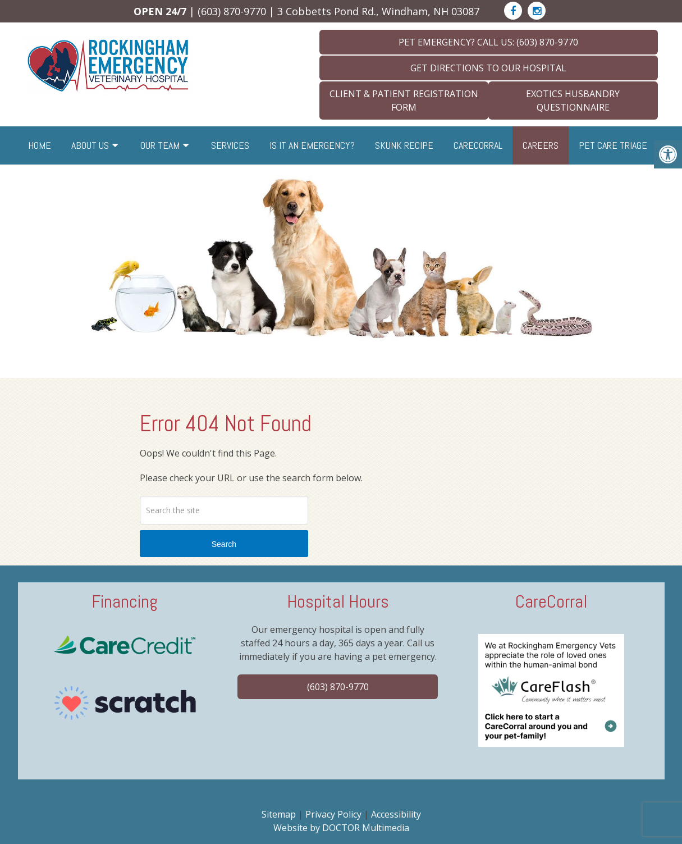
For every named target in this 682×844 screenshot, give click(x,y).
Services (230, 145)
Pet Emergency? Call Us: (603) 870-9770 (488, 42)
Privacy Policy (333, 814)
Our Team (160, 145)
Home (39, 145)
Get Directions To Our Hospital (488, 68)
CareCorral (478, 145)
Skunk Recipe (404, 145)
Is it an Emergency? (312, 145)
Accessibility (396, 814)
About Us (90, 145)
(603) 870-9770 (232, 11)
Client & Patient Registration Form (403, 100)
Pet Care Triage (613, 145)
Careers (541, 145)
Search (224, 544)
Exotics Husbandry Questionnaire (573, 100)
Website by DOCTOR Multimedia (341, 828)
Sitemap (279, 814)
